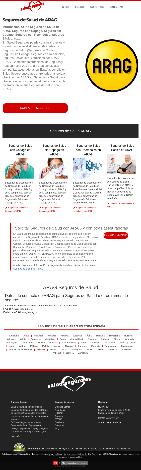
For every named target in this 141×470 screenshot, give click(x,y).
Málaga (34, 346)
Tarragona (76, 349)
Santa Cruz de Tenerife (20, 349)
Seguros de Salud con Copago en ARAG (20, 150)
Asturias (77, 335)
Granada (129, 339)
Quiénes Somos (62, 407)
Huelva (41, 342)
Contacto (59, 425)
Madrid (22, 346)
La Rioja (94, 342)
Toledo (100, 349)
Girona (116, 339)
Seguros (79, 7)
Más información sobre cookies (74, 463)
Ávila (89, 335)
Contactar (116, 7)
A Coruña (14, 335)
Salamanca (126, 346)
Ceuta (63, 339)
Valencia (113, 349)
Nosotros (97, 7)
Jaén (83, 342)
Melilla (45, 346)
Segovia (41, 349)
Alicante (52, 335)
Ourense (82, 346)
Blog (57, 428)
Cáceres (11, 339)
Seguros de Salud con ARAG (28, 268)
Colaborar (59, 422)
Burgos (128, 335)
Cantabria (36, 339)
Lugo (11, 346)
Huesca (53, 342)
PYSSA (58, 419)
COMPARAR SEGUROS (34, 107)
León (122, 342)
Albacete (38, 335)
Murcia (57, 346)
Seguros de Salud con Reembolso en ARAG (88, 150)
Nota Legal (60, 410)
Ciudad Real (76, 339)
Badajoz (100, 335)
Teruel (89, 349)
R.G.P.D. (59, 413)
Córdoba (91, 339)
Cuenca (105, 339)
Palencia (95, 346)
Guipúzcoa (27, 342)
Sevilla (53, 349)
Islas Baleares (69, 342)
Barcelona (114, 335)
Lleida (133, 342)
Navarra (69, 346)
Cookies (59, 416)
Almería (65, 335)
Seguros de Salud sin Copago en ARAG (54, 150)
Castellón (50, 339)
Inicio (65, 7)
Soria (64, 349)
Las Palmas (109, 342)
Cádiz (23, 339)
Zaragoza (83, 353)
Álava (26, 335)
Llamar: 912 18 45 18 (108, 418)
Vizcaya (57, 353)
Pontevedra (111, 346)
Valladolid (127, 349)
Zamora (70, 353)
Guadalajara (11, 342)
